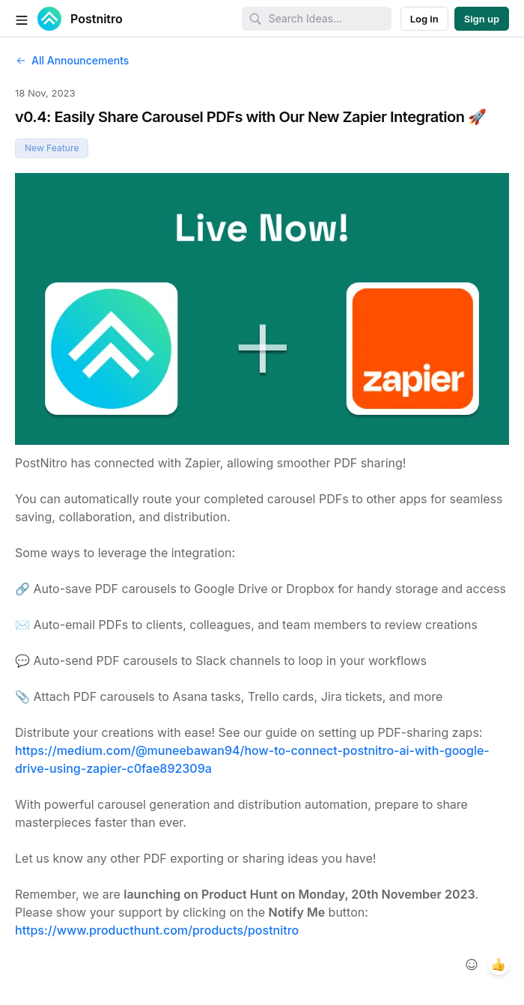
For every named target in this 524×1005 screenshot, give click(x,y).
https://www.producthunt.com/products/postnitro (157, 930)
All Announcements (72, 60)
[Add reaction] (471, 964)
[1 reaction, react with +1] (498, 964)
